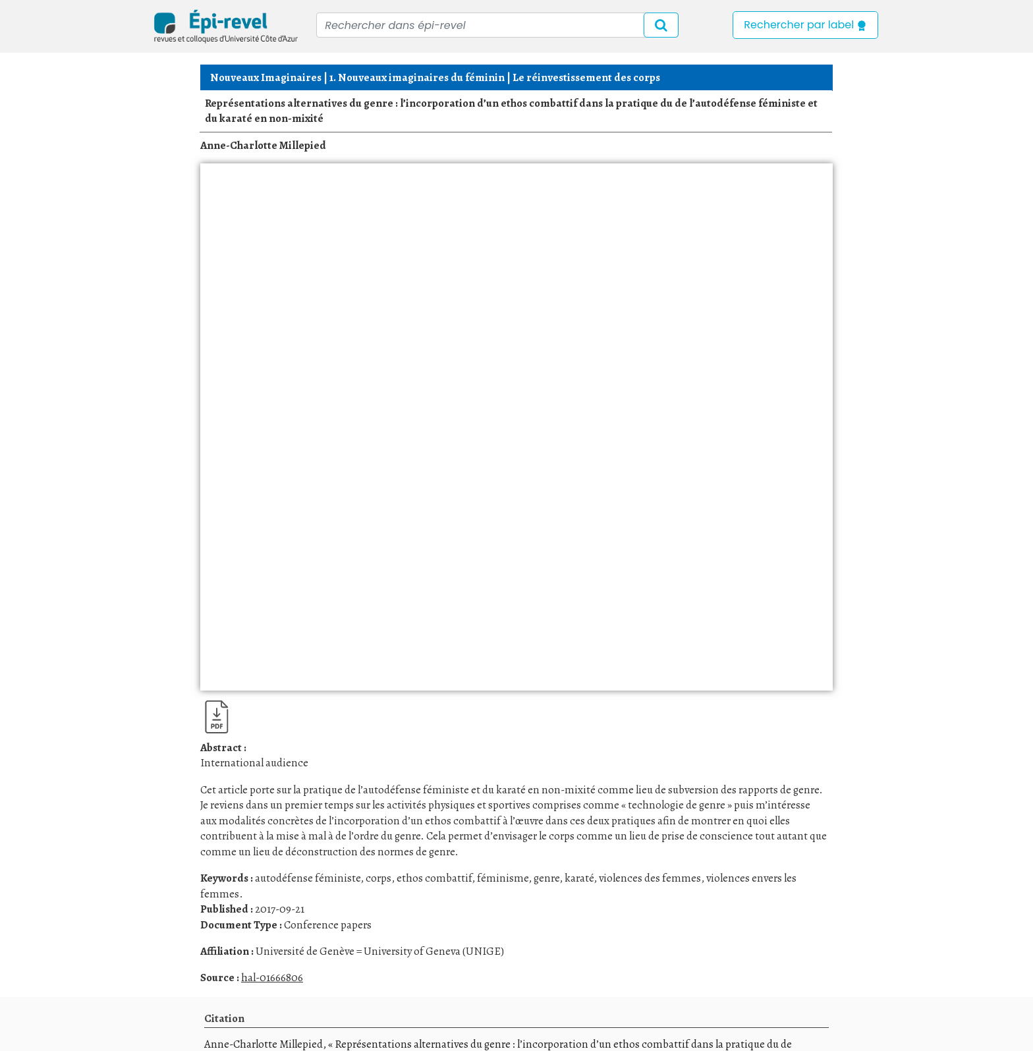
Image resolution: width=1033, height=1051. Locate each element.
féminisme (502, 878)
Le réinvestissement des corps (586, 77)
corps (378, 878)
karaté (579, 878)
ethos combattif (434, 878)
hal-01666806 (272, 977)
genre (546, 878)
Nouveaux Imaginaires (265, 77)
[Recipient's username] (497, 25)
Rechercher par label (805, 24)
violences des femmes (650, 878)
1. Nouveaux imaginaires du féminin (417, 77)
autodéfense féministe (307, 878)
